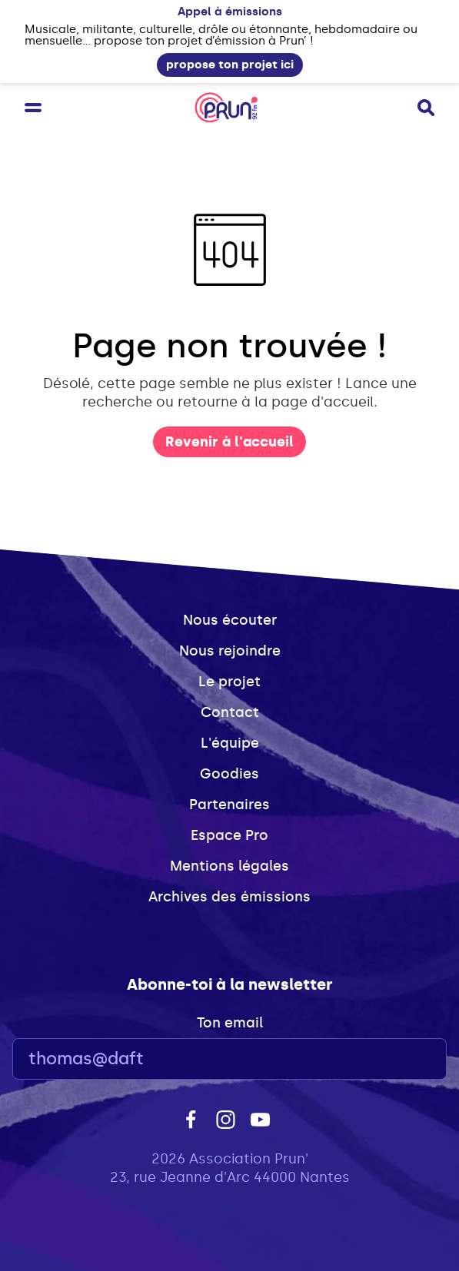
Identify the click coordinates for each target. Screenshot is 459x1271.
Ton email (230, 1022)
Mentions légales (229, 866)
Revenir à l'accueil (229, 441)
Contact (230, 712)
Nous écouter (230, 620)
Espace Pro (229, 835)
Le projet (229, 681)
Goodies (229, 773)
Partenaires (229, 804)
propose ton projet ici (230, 64)
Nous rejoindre (230, 650)
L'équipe (230, 743)
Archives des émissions (229, 896)
